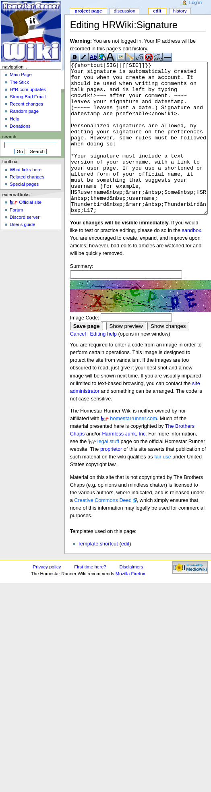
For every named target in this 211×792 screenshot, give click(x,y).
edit (125, 574)
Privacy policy (47, 597)
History (180, 10)
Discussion (124, 10)
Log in (195, 2)
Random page (24, 111)
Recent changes (26, 104)
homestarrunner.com (133, 449)
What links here (25, 169)
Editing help (103, 364)
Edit (157, 10)
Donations (20, 126)
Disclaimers (131, 597)
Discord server (24, 217)
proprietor (111, 479)
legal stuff (108, 472)
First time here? (90, 597)
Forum (16, 209)
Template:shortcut (98, 574)
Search (9, 136)
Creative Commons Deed (102, 530)
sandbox (191, 260)
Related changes (27, 176)
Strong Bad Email (28, 96)
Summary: (81, 296)
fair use (162, 487)
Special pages (24, 184)
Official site (30, 202)
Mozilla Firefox (130, 603)
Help (14, 118)
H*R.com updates (28, 89)
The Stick (19, 82)
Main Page (21, 74)
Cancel (78, 364)
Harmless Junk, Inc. (124, 464)
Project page (88, 10)
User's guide (22, 224)
